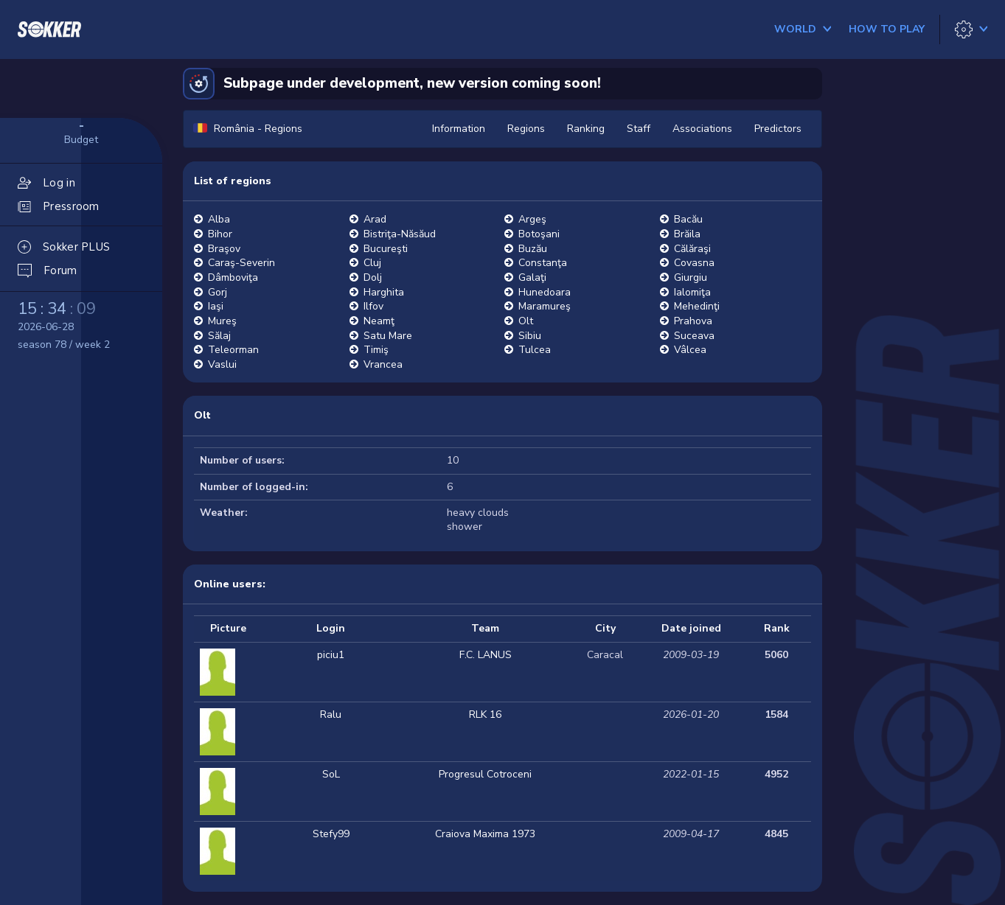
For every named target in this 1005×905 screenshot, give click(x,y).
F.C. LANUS (485, 655)
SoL (331, 774)
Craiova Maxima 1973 (485, 834)
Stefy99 (331, 834)
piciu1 (330, 655)
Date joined (691, 628)
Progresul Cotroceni (485, 774)
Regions (526, 129)
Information (458, 129)
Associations (702, 129)
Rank (777, 628)
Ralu (330, 714)
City (605, 628)
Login (330, 628)
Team (485, 628)
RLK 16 (485, 714)
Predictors (777, 129)
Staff (638, 129)
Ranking (586, 129)
